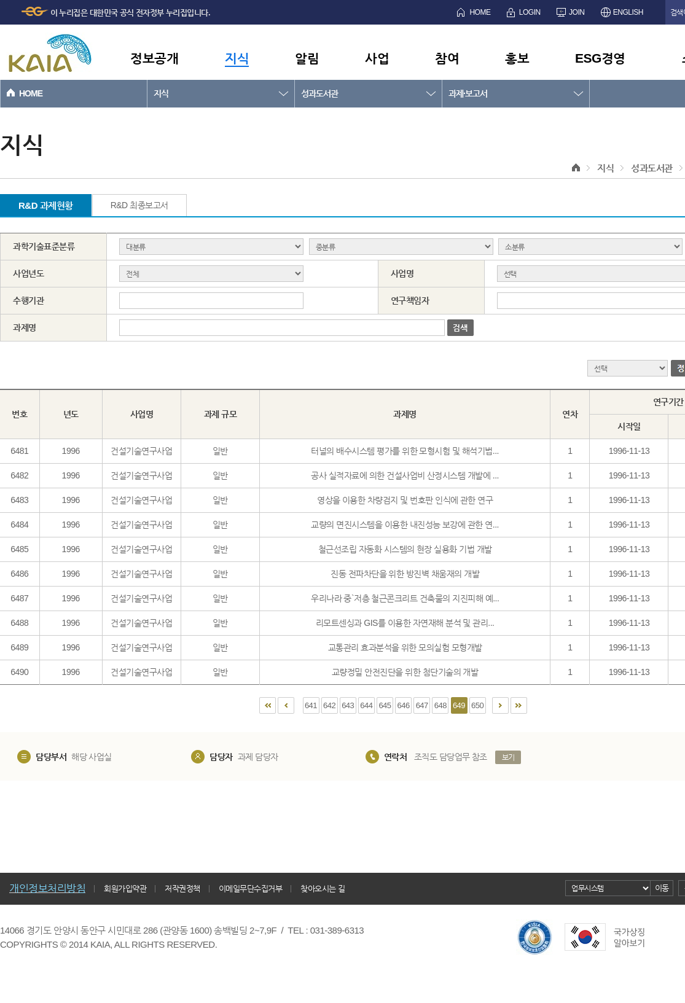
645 (384, 705)
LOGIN (530, 12)
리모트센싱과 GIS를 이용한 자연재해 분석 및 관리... (405, 623)
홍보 (517, 58)
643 (348, 705)
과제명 (24, 327)
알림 (307, 58)
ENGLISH (628, 12)
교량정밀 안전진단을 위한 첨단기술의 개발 (405, 672)
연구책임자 (410, 300)
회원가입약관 (125, 888)
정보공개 (154, 58)
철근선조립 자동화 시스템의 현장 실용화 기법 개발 (405, 549)
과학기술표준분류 (43, 246)
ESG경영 (600, 58)
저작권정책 (182, 888)
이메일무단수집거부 (251, 888)
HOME (479, 12)
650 (477, 705)
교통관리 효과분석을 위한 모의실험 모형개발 (405, 647)
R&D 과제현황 (45, 205)
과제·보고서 (467, 93)
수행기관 (28, 300)
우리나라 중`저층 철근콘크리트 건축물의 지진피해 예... (405, 598)
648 (440, 705)
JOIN (576, 12)
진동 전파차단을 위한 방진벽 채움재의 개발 (405, 574)
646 (403, 705)
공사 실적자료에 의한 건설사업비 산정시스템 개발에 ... (405, 475)
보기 (508, 757)
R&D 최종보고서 (139, 205)
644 (366, 705)
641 (311, 705)
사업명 (402, 273)
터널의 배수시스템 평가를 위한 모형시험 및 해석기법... (405, 451)
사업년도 (28, 273)
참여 (447, 58)
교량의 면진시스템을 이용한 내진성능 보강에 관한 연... (405, 524)
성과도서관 (319, 93)
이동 (662, 887)
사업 (377, 58)
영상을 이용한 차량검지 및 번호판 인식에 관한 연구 (405, 500)
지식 (237, 58)
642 (329, 705)
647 (422, 705)
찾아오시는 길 (322, 888)
